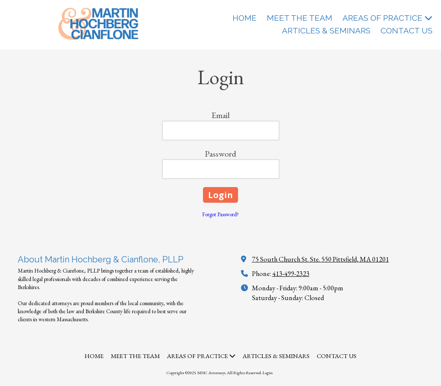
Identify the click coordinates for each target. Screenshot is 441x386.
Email (220, 115)
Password (220, 153)
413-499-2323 (291, 273)
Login (268, 372)
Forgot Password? (220, 214)
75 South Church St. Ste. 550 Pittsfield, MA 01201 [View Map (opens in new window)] (320, 259)
